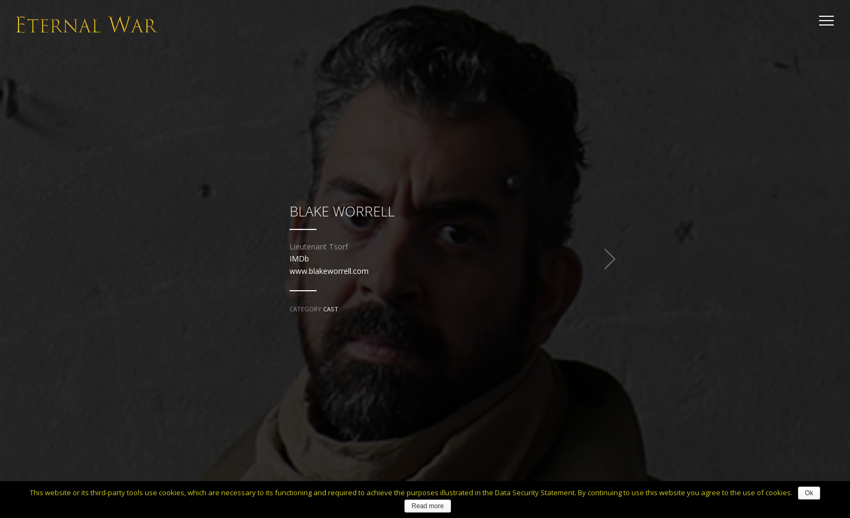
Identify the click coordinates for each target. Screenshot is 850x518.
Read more (427, 506)
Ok (809, 493)
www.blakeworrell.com (329, 271)
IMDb (299, 258)
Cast (330, 309)
